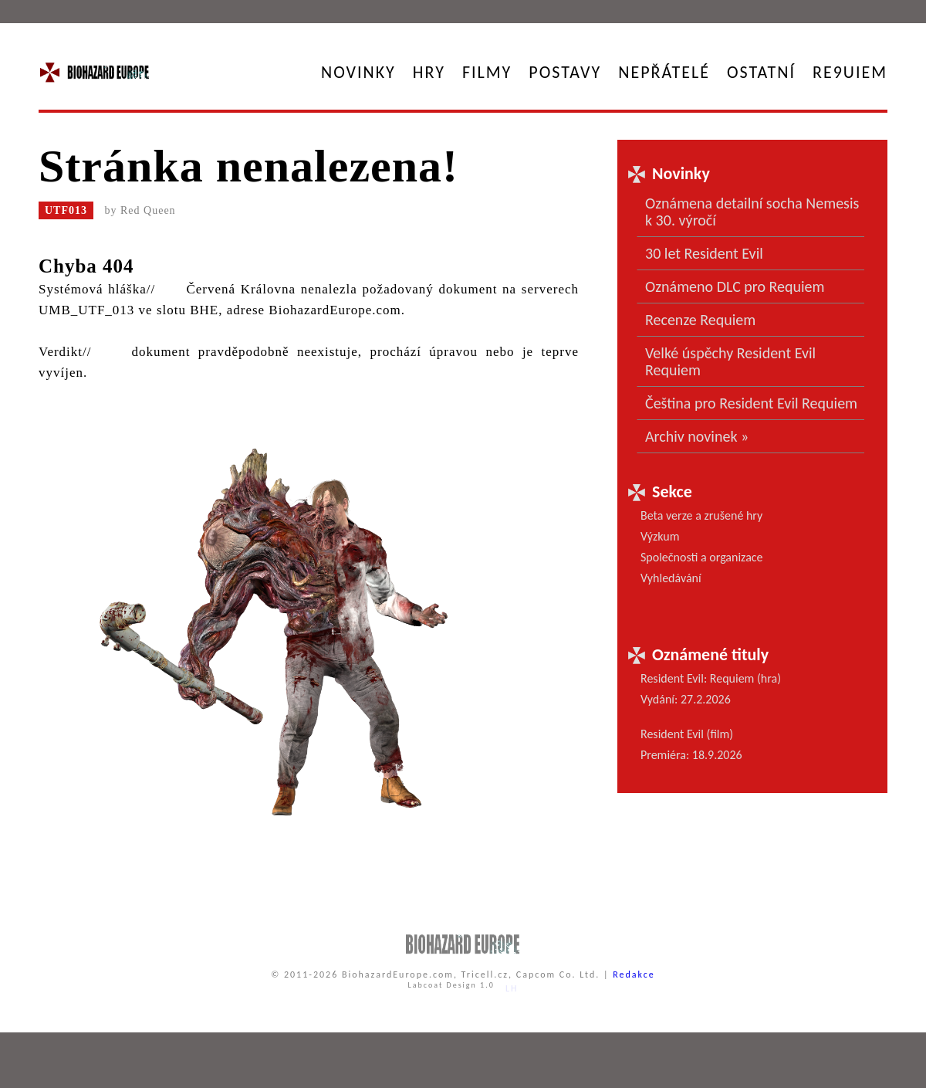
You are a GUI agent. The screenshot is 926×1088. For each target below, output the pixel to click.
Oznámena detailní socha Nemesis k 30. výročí (752, 211)
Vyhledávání (670, 578)
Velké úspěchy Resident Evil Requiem (730, 361)
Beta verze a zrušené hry (701, 515)
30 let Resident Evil (704, 253)
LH (512, 988)
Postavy (565, 72)
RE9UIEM (850, 72)
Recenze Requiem (700, 319)
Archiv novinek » (697, 436)
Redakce (634, 974)
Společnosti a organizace (701, 557)
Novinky (358, 72)
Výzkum (660, 536)
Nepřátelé (664, 72)
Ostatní (761, 72)
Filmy (487, 72)
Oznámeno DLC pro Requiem (735, 286)
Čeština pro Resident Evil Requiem (751, 403)
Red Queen (148, 210)
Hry (429, 72)
